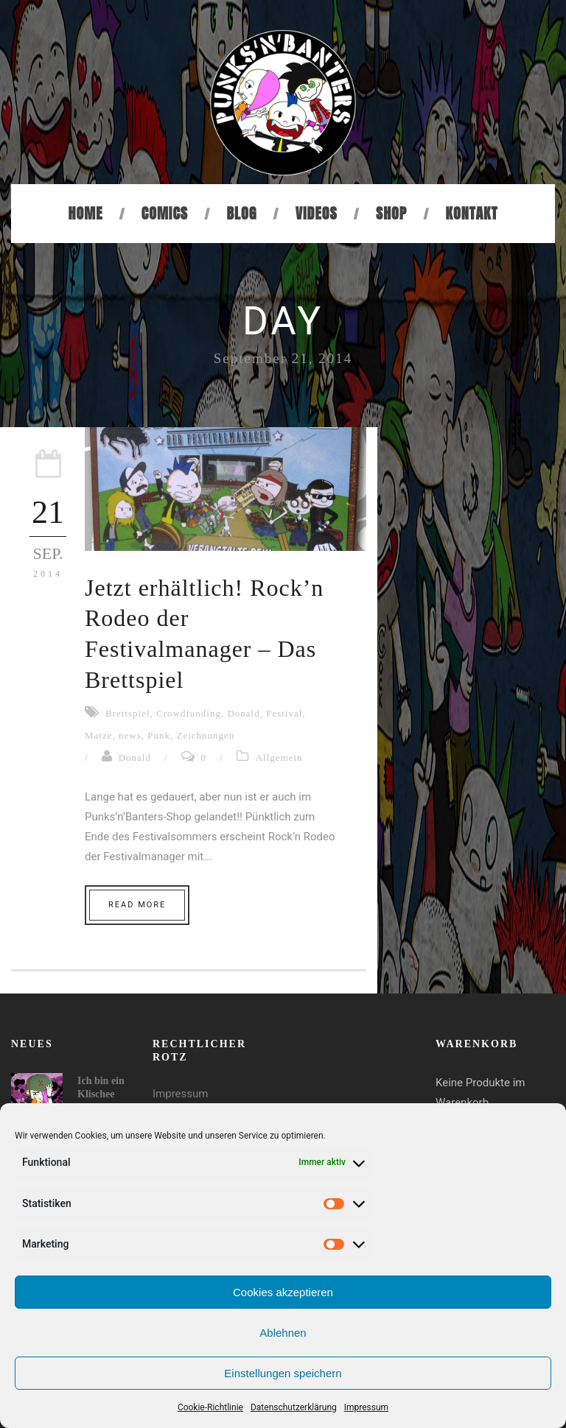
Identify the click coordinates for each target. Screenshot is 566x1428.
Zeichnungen (205, 735)
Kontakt (472, 213)
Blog (241, 213)
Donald (243, 713)
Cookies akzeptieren (283, 1292)
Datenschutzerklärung (294, 1407)
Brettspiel (127, 713)
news (130, 735)
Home (86, 213)
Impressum (366, 1407)
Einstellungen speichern (282, 1373)
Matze (98, 735)
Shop (391, 213)
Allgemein (279, 757)
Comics (165, 213)
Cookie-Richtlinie (210, 1407)
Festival (284, 713)
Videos (317, 213)
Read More (137, 905)
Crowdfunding (188, 713)
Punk (158, 735)
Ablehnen (282, 1332)
